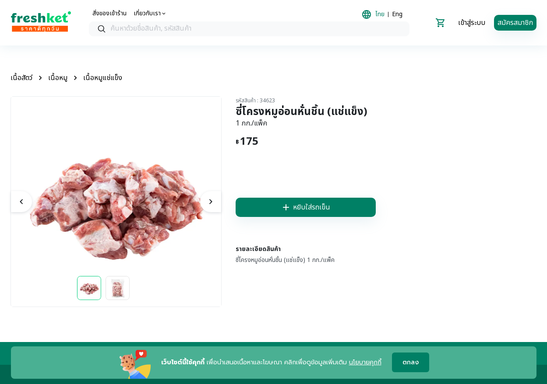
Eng (397, 14)
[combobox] (249, 28)
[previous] (21, 201)
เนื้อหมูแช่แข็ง (102, 78)
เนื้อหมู (57, 78)
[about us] (150, 13)
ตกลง (410, 362)
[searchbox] (249, 29)
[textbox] (258, 29)
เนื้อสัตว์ (21, 78)
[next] (210, 201)
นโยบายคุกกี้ (365, 362)
